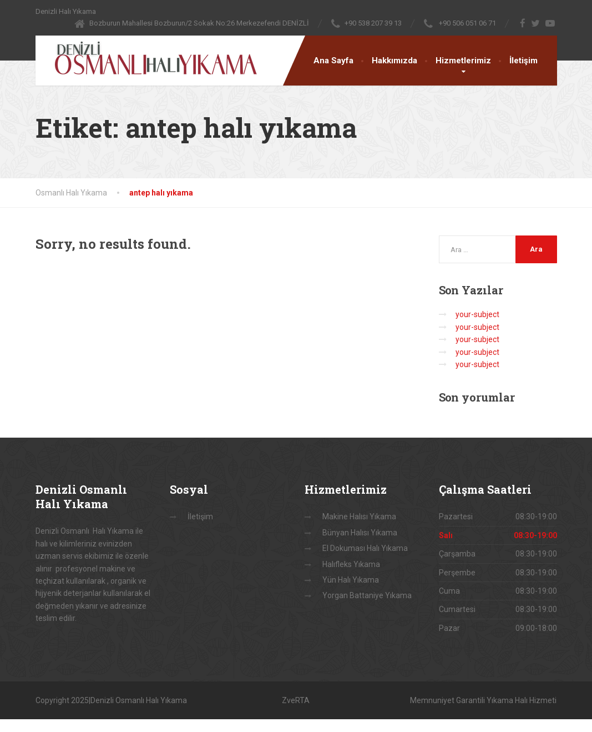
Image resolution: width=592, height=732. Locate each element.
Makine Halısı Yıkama (359, 516)
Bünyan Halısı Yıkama (359, 532)
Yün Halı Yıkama (350, 579)
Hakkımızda (394, 61)
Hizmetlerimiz (463, 61)
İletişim (523, 61)
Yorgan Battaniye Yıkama (367, 595)
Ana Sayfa (333, 61)
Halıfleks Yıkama (351, 564)
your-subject (477, 314)
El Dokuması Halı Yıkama (365, 548)
